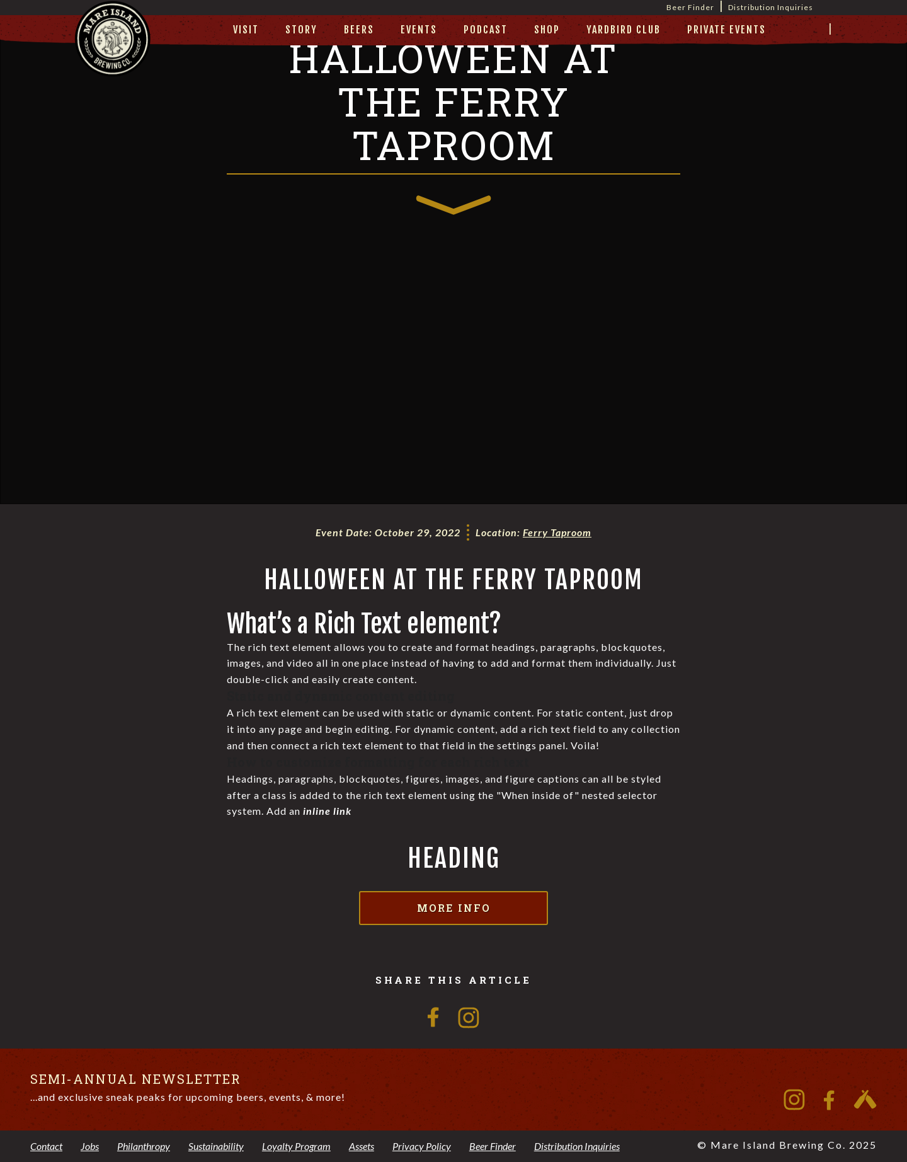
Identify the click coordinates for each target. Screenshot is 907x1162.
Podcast (486, 29)
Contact (46, 1146)
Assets (361, 1146)
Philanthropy (143, 1146)
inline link (327, 811)
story (301, 29)
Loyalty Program (296, 1146)
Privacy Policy (421, 1146)
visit (246, 29)
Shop (547, 29)
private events (726, 29)
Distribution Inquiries (770, 7)
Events (419, 29)
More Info (454, 907)
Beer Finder (690, 7)
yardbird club (623, 29)
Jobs (90, 1146)
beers (359, 29)
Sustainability (216, 1146)
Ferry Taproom (557, 532)
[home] (112, 54)
